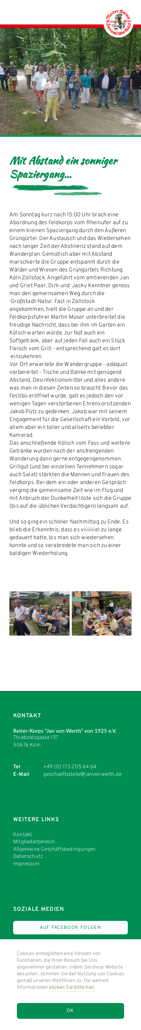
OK (70, 1011)
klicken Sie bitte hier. (72, 988)
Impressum (26, 864)
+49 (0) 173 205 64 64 (69, 767)
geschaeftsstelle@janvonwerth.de (82, 774)
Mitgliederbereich (34, 842)
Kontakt (22, 835)
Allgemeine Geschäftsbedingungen (54, 849)
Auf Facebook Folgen (71, 928)
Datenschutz (28, 856)
